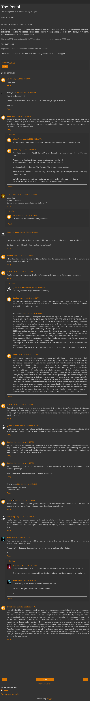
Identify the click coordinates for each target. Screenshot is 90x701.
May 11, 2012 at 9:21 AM (26, 93)
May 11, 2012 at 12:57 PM (25, 500)
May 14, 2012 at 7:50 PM (26, 580)
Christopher (11, 607)
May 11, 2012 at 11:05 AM (23, 255)
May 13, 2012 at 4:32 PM (28, 355)
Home (45, 679)
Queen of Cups (13, 232)
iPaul (9, 538)
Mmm (9, 116)
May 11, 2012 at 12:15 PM (24, 463)
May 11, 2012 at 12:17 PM (32, 139)
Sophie (15, 355)
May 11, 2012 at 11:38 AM (24, 272)
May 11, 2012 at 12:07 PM (29, 426)
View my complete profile (10, 694)
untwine (10, 255)
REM (14, 565)
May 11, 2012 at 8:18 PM (27, 215)
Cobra (9, 500)
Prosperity (11, 517)
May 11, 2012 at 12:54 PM (27, 484)
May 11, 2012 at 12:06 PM (29, 298)
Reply (9, 85)
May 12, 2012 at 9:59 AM (32, 313)
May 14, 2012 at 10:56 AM (27, 565)
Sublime (10, 272)
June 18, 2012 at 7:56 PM (26, 607)
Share (5, 66)
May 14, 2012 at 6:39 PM (27, 150)
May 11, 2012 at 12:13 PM (24, 442)
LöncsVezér (17, 139)
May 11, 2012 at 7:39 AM (22, 79)
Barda (15, 215)
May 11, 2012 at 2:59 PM (25, 517)
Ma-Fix (9, 79)
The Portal (10, 7)
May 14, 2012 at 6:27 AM (20, 538)
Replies (12, 135)
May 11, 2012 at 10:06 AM (21, 116)
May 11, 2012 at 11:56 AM (24, 405)
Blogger (49, 699)
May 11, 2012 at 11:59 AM (35, 287)
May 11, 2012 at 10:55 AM (29, 232)
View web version (45, 684)
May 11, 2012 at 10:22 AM (28, 195)
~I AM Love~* (12, 195)
